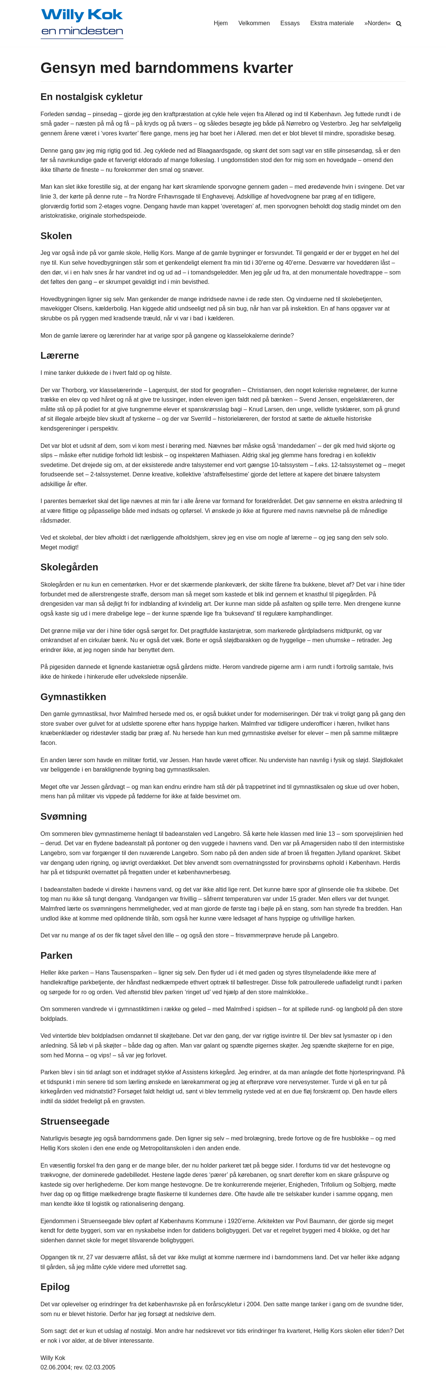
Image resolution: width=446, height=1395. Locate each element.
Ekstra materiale (332, 23)
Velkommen (254, 23)
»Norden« (377, 23)
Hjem (221, 23)
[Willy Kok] (82, 23)
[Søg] (399, 23)
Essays (290, 23)
